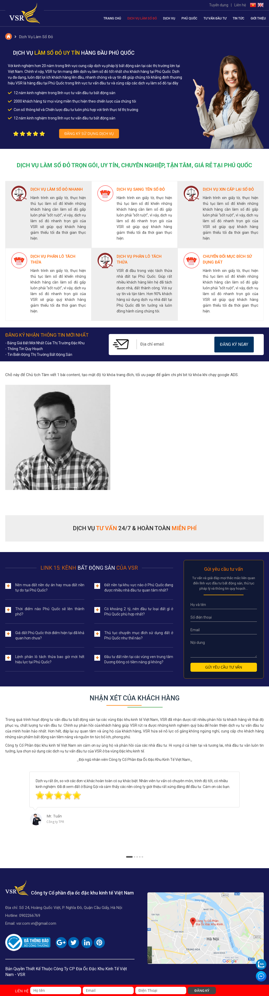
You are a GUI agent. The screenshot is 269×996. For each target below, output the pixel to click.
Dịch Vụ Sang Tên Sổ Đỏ (141, 189)
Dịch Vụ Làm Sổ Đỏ (142, 18)
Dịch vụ (169, 18)
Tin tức (238, 18)
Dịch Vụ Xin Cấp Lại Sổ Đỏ (228, 189)
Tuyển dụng (218, 5)
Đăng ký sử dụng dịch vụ (89, 133)
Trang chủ (112, 18)
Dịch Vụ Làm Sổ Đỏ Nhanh (56, 189)
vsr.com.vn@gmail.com (36, 923)
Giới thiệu (258, 18)
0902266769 (29, 915)
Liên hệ (240, 5)
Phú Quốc (189, 18)
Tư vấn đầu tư (215, 18)
